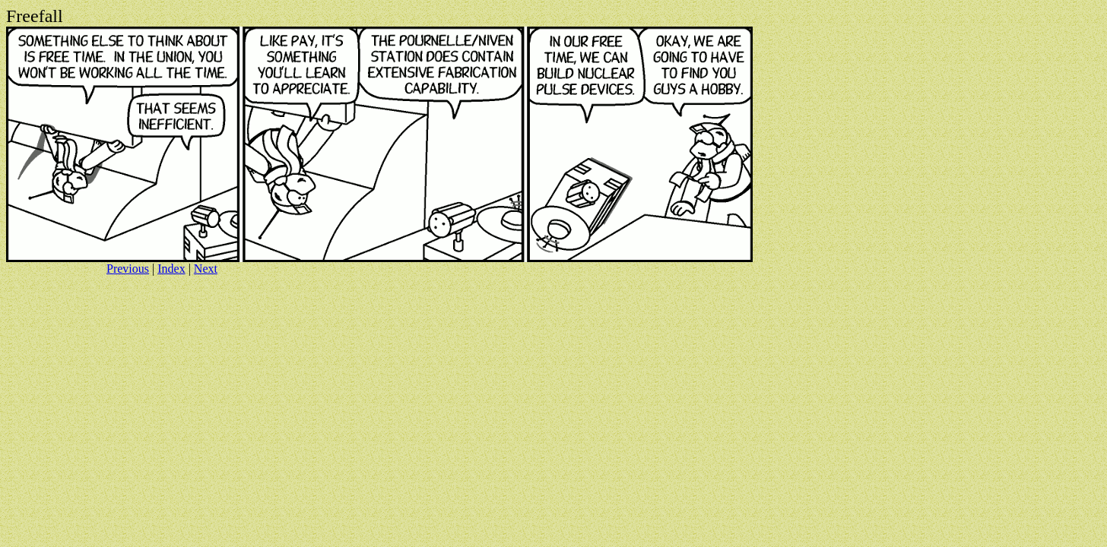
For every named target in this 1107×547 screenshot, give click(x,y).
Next (205, 268)
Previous (127, 268)
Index (171, 268)
